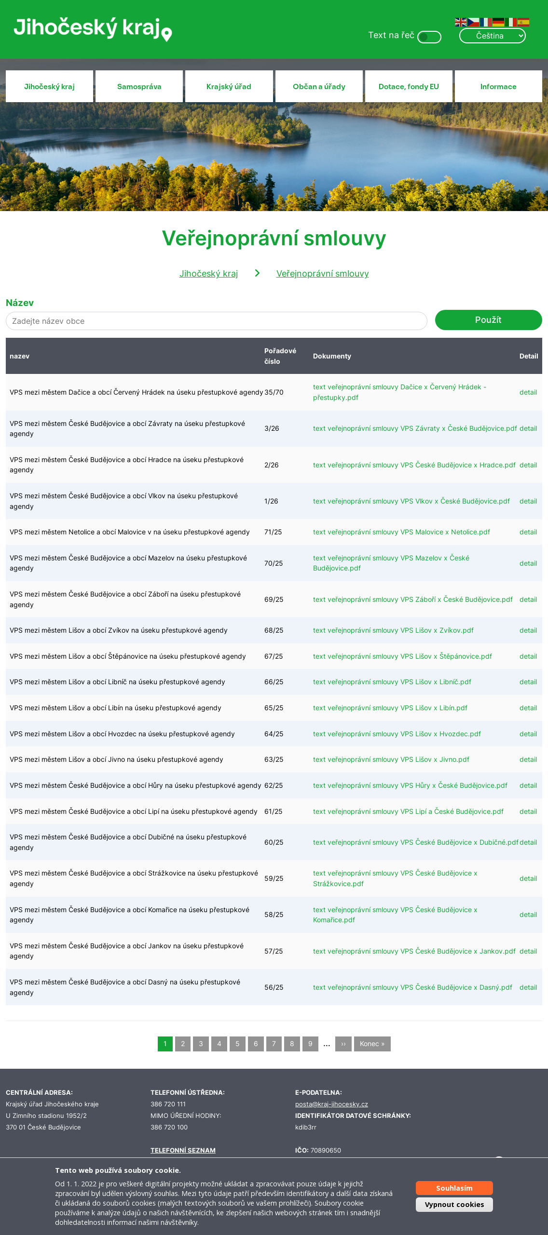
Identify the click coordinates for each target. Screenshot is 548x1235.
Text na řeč (391, 35)
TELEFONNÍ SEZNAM (183, 1150)
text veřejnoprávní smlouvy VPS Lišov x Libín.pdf (390, 708)
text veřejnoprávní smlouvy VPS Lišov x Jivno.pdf (391, 759)
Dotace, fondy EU (409, 86)
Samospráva (139, 86)
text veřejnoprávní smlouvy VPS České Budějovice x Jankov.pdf (414, 951)
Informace (498, 86)
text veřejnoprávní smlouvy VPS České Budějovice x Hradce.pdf (414, 465)
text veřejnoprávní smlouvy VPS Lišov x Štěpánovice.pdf (402, 656)
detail (528, 392)
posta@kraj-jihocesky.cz (331, 1104)
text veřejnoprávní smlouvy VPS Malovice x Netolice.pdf (401, 532)
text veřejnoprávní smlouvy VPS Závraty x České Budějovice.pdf (415, 428)
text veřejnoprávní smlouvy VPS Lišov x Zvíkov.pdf (393, 630)
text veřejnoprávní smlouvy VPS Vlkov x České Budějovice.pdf (411, 501)
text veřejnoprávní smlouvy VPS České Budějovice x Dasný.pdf (412, 987)
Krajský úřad (228, 86)
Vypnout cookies (454, 1204)
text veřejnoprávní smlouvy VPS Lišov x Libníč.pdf (392, 681)
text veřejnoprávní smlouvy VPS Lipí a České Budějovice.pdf (408, 811)
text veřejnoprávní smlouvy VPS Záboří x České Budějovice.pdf (413, 599)
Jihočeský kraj (49, 86)
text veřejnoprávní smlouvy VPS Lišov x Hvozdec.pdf (397, 734)
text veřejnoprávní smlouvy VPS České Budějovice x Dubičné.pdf (416, 842)
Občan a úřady (319, 86)
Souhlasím (454, 1188)
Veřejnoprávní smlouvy (322, 273)
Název (20, 302)
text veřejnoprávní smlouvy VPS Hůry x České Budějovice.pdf (410, 785)
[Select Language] (492, 35)
